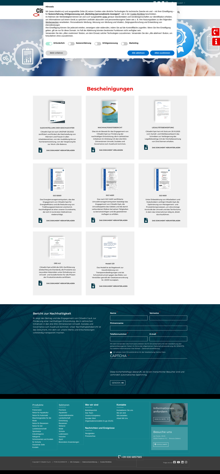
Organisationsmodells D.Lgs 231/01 (99, 421)
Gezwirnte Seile (38, 445)
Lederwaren (63, 434)
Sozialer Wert (90, 418)
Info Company (74, 462)
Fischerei (62, 410)
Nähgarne (36, 437)
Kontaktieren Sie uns (125, 410)
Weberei (62, 426)
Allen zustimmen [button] (162, 53)
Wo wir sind (121, 413)
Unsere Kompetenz (92, 415)
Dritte (104, 17)
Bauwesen (63, 423)
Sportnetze (36, 431)
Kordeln (35, 447)
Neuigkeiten (90, 433)
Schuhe (62, 431)
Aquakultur (63, 413)
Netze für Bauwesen (40, 423)
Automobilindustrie (66, 415)
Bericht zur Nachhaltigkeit (52, 313)
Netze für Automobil (40, 415)
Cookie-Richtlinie (105, 462)
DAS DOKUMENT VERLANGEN (111, 150)
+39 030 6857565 (130, 457)
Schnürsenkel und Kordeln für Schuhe (42, 440)
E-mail (153, 334)
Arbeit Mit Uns (122, 418)
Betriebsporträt (91, 410)
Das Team (89, 413)
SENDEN (116, 383)
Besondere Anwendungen (69, 442)
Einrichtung (63, 421)
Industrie (62, 437)
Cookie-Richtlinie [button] (137, 14)
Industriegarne (38, 434)
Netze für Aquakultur (40, 413)
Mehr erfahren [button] (56, 53)
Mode (61, 429)
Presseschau (90, 436)
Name (113, 313)
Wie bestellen (122, 415)
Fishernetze (37, 410)
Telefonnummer (118, 334)
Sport (61, 439)
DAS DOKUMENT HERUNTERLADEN (60, 150)
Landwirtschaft (64, 418)
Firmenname (116, 323)
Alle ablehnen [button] (138, 53)
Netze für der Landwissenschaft (39, 427)
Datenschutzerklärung (151, 348)
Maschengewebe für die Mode (41, 419)
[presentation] (131, 365)
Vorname (154, 313)
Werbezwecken (52, 22)
